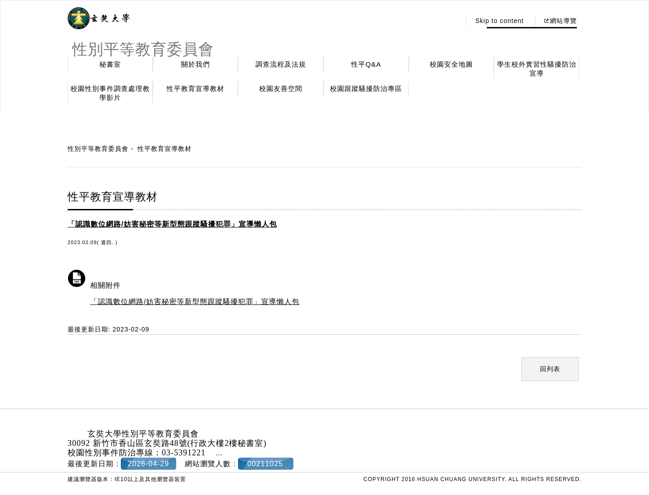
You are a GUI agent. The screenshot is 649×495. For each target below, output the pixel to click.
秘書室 (110, 64)
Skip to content (499, 20)
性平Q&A (366, 64)
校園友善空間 (280, 88)
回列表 (550, 368)
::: (451, 20)
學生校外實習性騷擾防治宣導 (536, 68)
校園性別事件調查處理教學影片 (110, 93)
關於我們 (195, 64)
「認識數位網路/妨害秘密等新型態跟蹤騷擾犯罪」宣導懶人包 (194, 301)
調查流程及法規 (281, 64)
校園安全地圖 (451, 64)
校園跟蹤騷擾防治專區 (366, 88)
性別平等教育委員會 (98, 148)
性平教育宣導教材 (195, 88)
